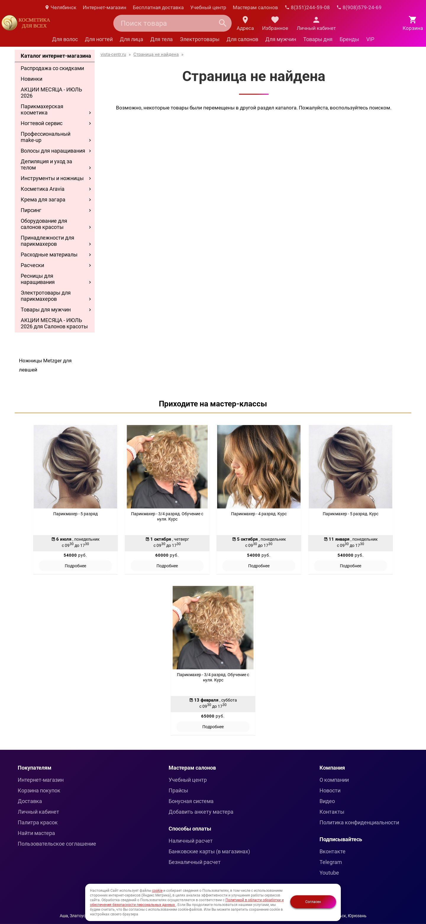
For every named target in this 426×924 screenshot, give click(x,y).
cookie (157, 891)
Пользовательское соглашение (57, 844)
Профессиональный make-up (45, 137)
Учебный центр (208, 7)
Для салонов (242, 39)
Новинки (31, 79)
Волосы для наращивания (53, 151)
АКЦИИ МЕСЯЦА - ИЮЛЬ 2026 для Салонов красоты (54, 323)
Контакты (332, 812)
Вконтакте (333, 851)
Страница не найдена (156, 54)
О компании (334, 780)
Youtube (329, 873)
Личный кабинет (38, 812)
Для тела (161, 39)
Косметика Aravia (42, 189)
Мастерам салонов (255, 7)
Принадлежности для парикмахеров (47, 241)
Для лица (131, 39)
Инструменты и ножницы (52, 178)
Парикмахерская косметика (42, 109)
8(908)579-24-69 (359, 7)
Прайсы (178, 790)
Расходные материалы (49, 254)
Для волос (65, 39)
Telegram (331, 862)
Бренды (349, 39)
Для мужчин (280, 39)
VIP (370, 39)
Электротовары (200, 39)
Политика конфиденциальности (359, 822)
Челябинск (60, 7)
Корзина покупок (39, 790)
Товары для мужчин (46, 309)
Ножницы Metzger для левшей (45, 365)
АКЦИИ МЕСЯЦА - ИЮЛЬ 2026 (51, 92)
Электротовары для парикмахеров (46, 296)
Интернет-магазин (104, 7)
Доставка (30, 801)
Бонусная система (191, 801)
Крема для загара (43, 199)
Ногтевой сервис (41, 123)
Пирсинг (31, 210)
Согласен (313, 902)
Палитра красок (38, 822)
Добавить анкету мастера (201, 812)
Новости (330, 790)
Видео (327, 801)
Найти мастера (36, 833)
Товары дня (318, 39)
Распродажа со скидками (52, 68)
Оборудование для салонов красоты (44, 224)
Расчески (32, 265)
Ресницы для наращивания (38, 279)
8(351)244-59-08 (307, 7)
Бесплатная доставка (158, 7)
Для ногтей (99, 39)
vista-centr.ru (113, 54)
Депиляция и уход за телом (46, 164)
